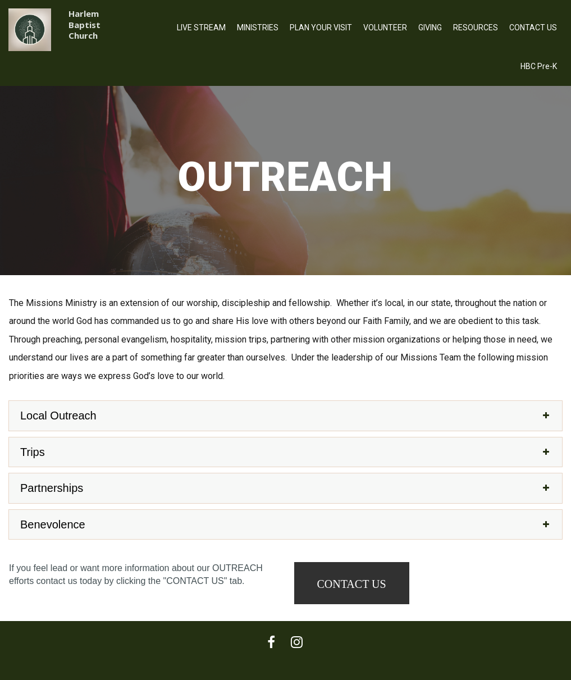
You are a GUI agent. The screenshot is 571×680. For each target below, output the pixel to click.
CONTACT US (533, 27)
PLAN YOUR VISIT (321, 27)
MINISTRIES (257, 27)
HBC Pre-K (538, 66)
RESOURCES (475, 27)
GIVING (430, 27)
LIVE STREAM (201, 27)
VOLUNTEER (385, 27)
